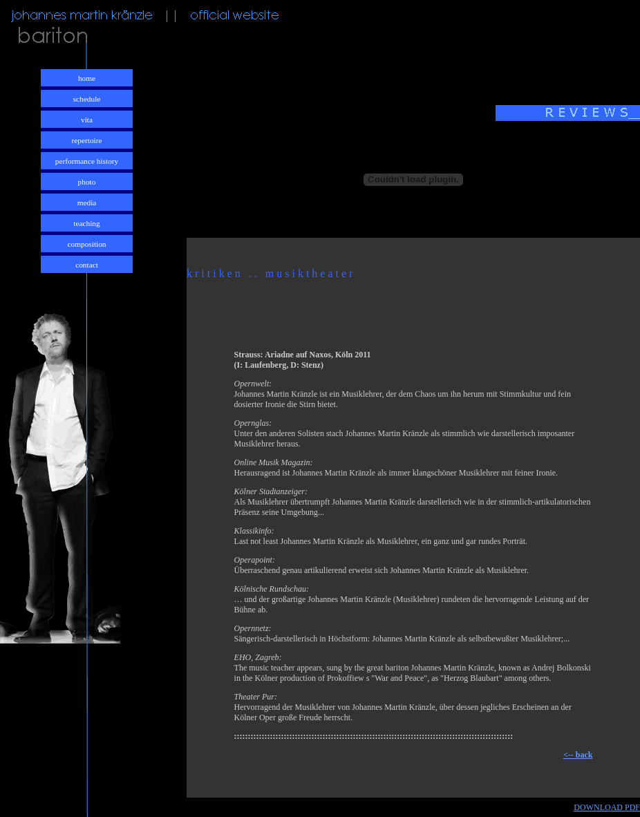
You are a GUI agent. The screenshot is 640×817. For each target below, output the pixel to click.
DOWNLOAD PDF (607, 807)
